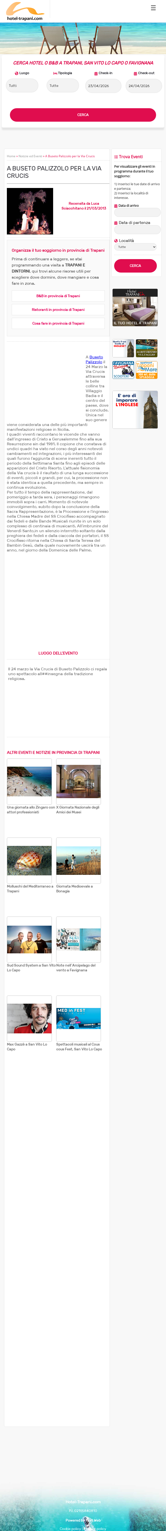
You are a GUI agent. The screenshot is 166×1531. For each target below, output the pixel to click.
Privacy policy (94, 1528)
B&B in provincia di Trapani (58, 296)
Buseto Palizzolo (94, 359)
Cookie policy (70, 1528)
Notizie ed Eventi (30, 156)
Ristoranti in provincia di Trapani (58, 309)
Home (11, 156)
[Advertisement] (45, 386)
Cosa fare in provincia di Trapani (58, 323)
